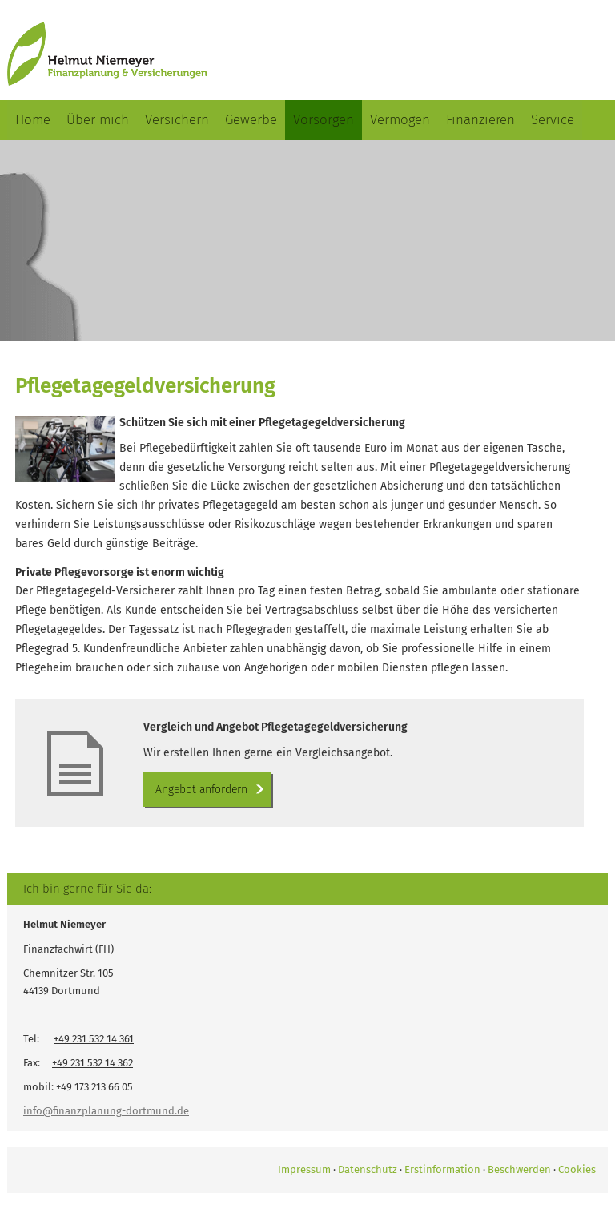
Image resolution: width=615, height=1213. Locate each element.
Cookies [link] (577, 1169)
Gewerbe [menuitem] (251, 119)
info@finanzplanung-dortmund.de (106, 1111)
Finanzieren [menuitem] (480, 119)
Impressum (304, 1169)
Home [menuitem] (32, 119)
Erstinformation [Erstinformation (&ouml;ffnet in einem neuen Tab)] (442, 1169)
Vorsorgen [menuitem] (323, 119)
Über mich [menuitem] (97, 119)
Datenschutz (367, 1169)
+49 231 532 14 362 (92, 1063)
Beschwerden (519, 1169)
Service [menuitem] (552, 119)
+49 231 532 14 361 (94, 1039)
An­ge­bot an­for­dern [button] (201, 789)
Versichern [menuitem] (177, 119)
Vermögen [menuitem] (400, 119)
